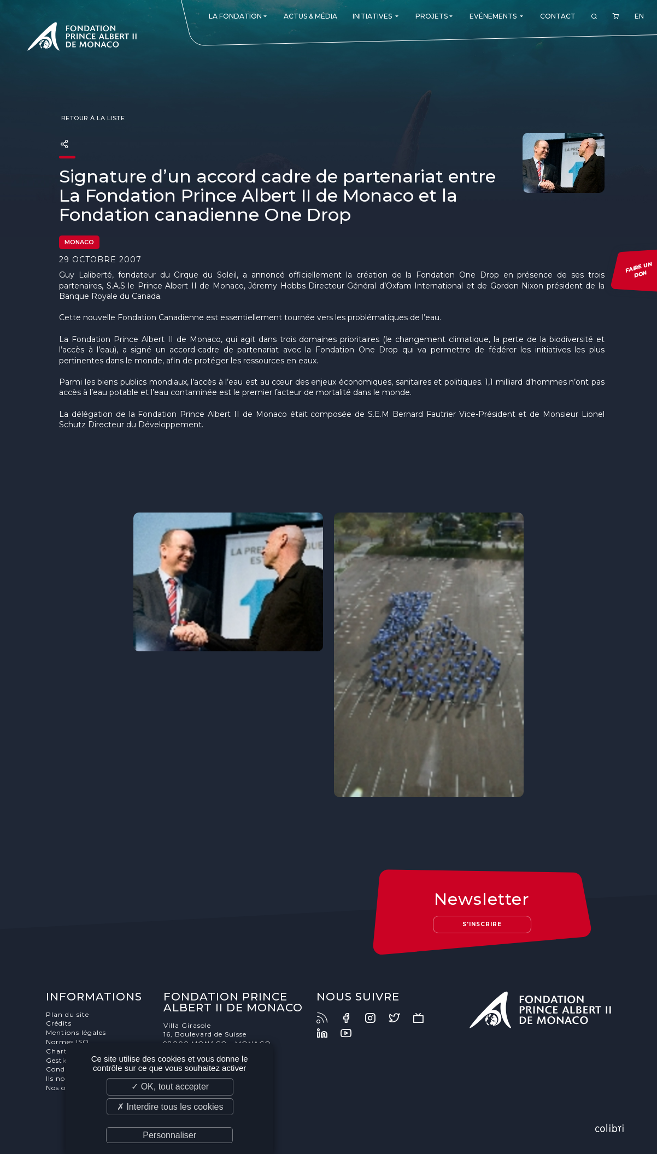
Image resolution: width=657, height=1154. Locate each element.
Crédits (59, 1023)
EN (639, 16)
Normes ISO (67, 1042)
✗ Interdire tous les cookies (170, 1106)
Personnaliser (169, 1135)
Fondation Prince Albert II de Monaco (82, 38)
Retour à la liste (92, 118)
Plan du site (67, 1014)
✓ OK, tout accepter (170, 1086)
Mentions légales (76, 1032)
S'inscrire (482, 924)
